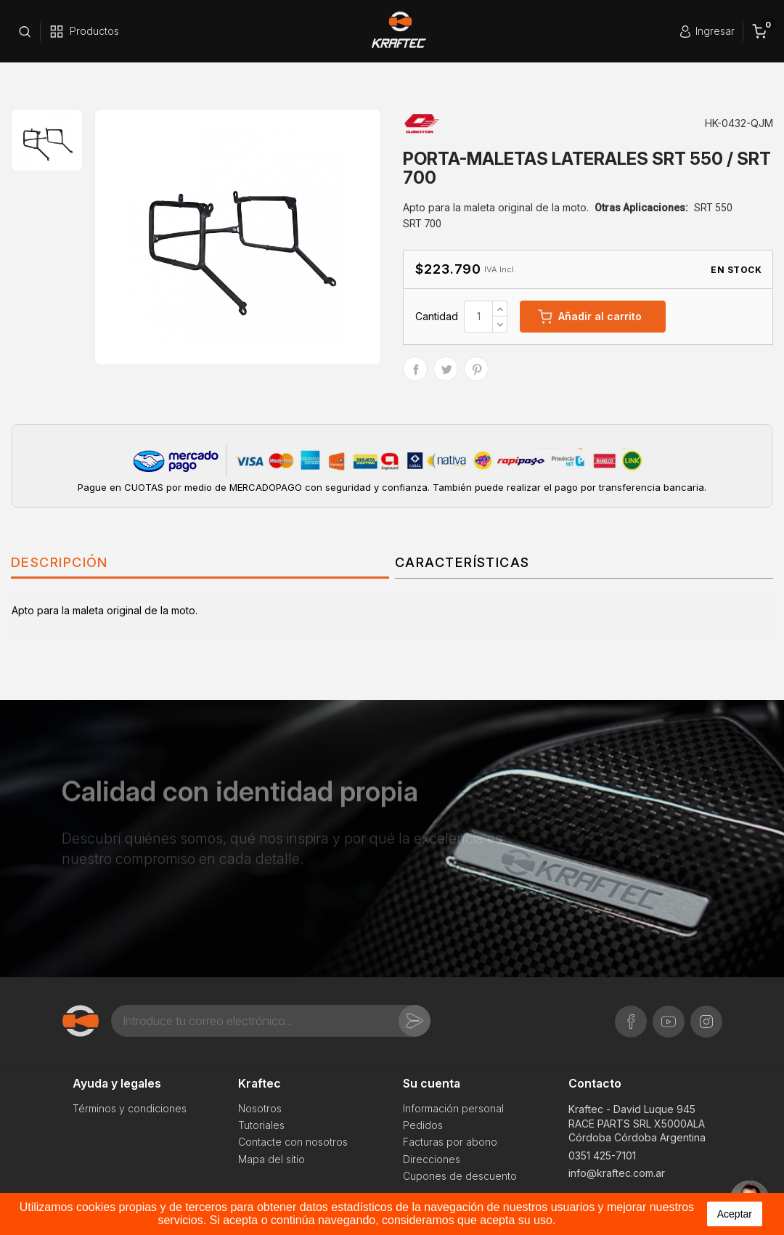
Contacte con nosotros (293, 1142)
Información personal (453, 1108)
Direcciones (431, 1159)
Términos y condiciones (130, 1108)
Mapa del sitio (271, 1159)
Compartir (415, 368)
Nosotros (260, 1108)
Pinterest (476, 368)
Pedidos (423, 1125)
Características (462, 562)
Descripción (59, 562)
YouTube (669, 1014)
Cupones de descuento (460, 1176)
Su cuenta (431, 1083)
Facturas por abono (450, 1142)
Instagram (706, 1014)
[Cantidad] (478, 317)
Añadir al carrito (590, 316)
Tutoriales (261, 1125)
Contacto (594, 1083)
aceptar (734, 1214)
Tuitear (445, 368)
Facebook (631, 1014)
